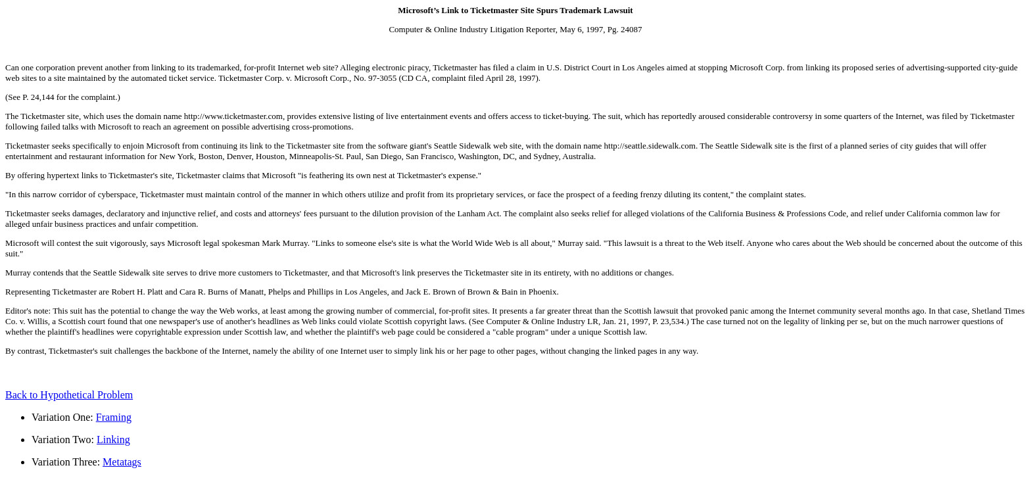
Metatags (122, 461)
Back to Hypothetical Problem (69, 394)
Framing (114, 417)
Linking (113, 439)
